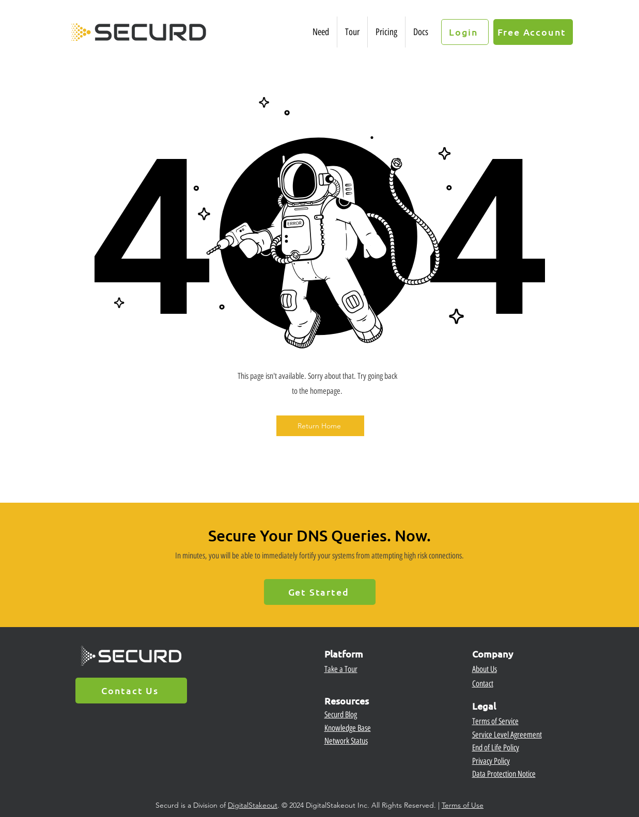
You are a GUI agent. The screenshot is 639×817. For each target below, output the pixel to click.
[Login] (465, 32)
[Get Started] (320, 592)
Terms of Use (463, 805)
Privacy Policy (491, 761)
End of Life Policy (495, 747)
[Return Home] (320, 425)
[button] (321, 32)
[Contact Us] (131, 690)
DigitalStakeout (252, 805)
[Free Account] (533, 32)
